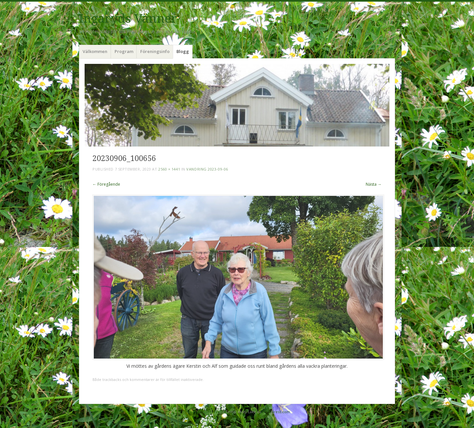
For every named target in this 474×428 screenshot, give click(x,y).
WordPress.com (276, 411)
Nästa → (374, 184)
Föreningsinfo (155, 51)
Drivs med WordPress (202, 411)
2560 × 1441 (169, 169)
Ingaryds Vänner (128, 19)
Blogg (182, 51)
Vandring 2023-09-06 (207, 169)
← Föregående (106, 184)
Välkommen (95, 51)
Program (124, 51)
